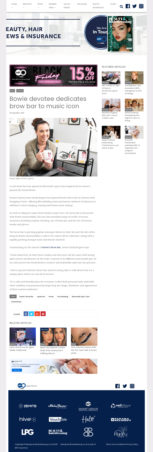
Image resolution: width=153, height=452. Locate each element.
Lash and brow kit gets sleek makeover (22, 349)
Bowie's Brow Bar (51, 247)
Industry (20, 91)
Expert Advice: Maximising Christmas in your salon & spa (110, 144)
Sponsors (31, 386)
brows (51, 296)
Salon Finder (67, 6)
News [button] (40, 4)
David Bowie (16, 302)
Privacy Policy (132, 444)
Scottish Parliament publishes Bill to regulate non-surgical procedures (132, 147)
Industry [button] (27, 4)
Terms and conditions (116, 444)
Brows (12, 91)
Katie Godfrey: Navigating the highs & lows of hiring (132, 116)
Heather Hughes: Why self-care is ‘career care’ (110, 115)
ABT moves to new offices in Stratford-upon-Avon (110, 89)
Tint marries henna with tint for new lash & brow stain (84, 350)
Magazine (82, 4)
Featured (105, 82)
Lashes (12, 344)
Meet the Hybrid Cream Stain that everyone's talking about (52, 350)
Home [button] (14, 6)
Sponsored (44, 329)
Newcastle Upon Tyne (80, 296)
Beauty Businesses (98, 6)
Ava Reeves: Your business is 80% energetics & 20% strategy (133, 89)
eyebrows (41, 296)
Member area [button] (52, 6)
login (113, 4)
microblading (62, 296)
